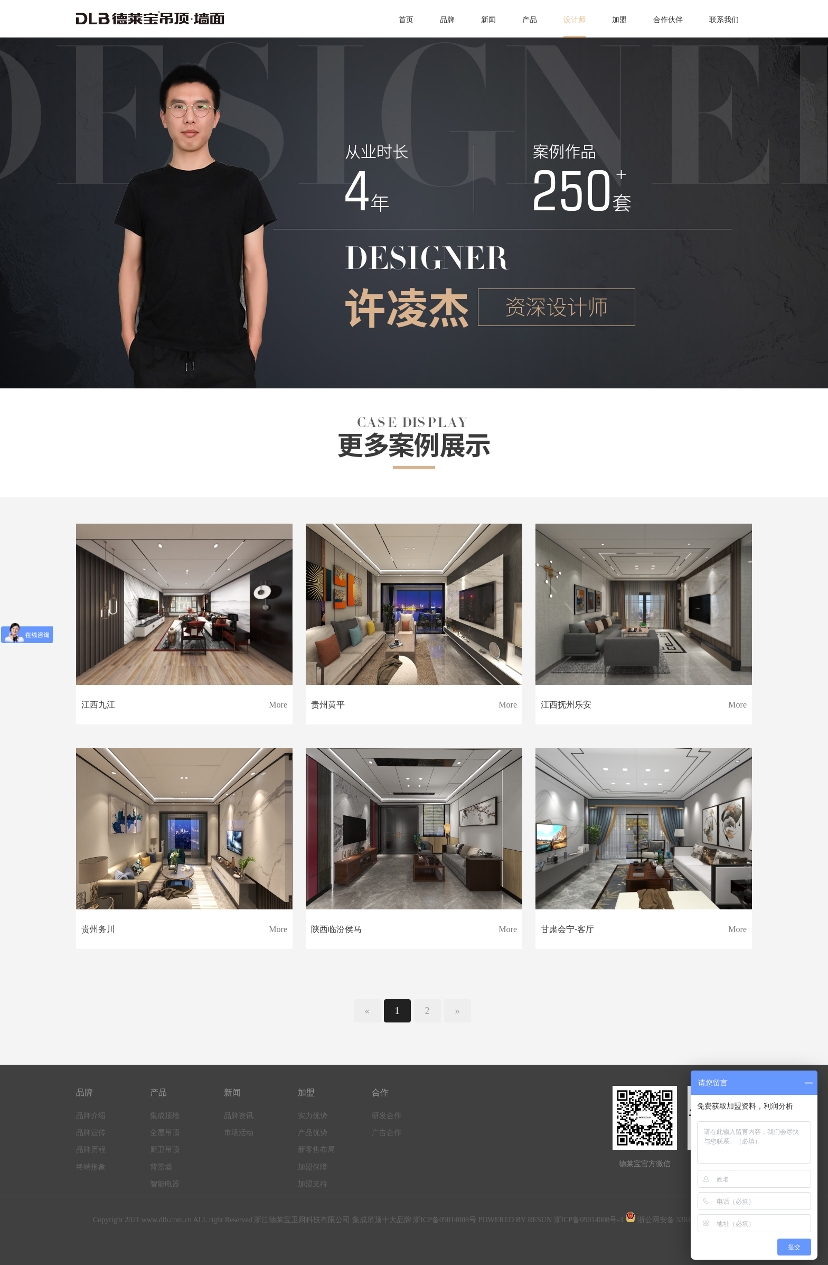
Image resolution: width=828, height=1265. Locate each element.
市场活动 (238, 1133)
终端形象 (91, 1167)
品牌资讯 (238, 1116)
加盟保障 (312, 1167)
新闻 (488, 20)
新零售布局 (316, 1150)
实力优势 (312, 1116)
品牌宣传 (91, 1133)
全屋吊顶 (165, 1133)
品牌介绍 (91, 1116)
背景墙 (161, 1167)
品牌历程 (91, 1150)
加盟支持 (312, 1184)
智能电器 (165, 1184)
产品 (529, 20)
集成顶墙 (165, 1116)
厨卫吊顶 (165, 1150)
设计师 (574, 20)
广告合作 (386, 1133)
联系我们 (724, 20)
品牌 (447, 20)
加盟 (619, 20)
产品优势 (312, 1133)
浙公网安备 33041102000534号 (680, 1220)
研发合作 (386, 1116)
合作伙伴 (668, 20)
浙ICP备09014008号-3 (588, 1220)
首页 (406, 20)
